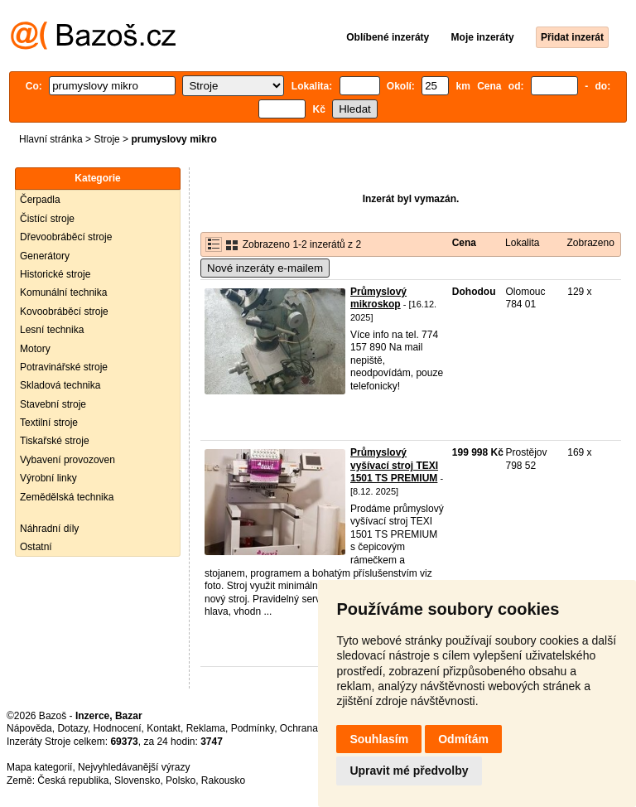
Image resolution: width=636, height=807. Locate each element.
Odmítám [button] (463, 739)
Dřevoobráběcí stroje (66, 237)
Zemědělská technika (66, 497)
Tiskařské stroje (54, 441)
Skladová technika (60, 385)
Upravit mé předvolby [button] (408, 770)
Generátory (45, 256)
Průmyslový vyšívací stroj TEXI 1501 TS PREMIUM (394, 465)
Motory (35, 349)
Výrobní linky (48, 478)
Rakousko (223, 780)
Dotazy (72, 728)
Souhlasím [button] (378, 739)
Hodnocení (118, 728)
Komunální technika (63, 292)
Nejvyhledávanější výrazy (134, 767)
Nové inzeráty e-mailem (265, 268)
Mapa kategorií (39, 767)
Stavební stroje (53, 404)
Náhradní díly (49, 528)
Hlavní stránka (51, 139)
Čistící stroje (47, 219)
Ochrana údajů (312, 728)
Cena (464, 243)
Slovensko (137, 780)
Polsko (180, 780)
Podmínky (252, 728)
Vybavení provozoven (67, 460)
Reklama (205, 728)
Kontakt (164, 728)
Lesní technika (52, 330)
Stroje (106, 139)
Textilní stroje (49, 422)
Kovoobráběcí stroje (64, 311)
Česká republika (72, 780)
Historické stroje (55, 274)
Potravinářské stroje (64, 367)
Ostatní (36, 547)
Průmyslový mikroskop (378, 298)
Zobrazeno (590, 243)
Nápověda (29, 728)
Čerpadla (40, 199)
